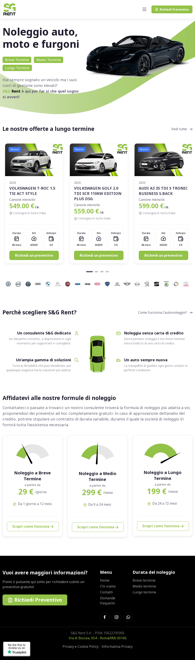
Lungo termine (144, 592)
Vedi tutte (181, 129)
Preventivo (172, 9)
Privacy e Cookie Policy (81, 646)
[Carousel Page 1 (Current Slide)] (89, 271)
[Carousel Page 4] (107, 271)
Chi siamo (108, 586)
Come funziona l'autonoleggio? (165, 312)
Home (104, 580)
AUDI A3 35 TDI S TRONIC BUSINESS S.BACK (163, 191)
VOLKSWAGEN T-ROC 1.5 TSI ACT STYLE (32, 191)
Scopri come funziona (33, 526)
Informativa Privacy (117, 646)
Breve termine (144, 580)
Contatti (106, 592)
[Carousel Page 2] (96, 271)
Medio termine (144, 586)
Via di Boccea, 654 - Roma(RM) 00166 (97, 638)
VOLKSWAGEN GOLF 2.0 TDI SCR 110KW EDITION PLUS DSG (97, 193)
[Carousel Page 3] (102, 271)
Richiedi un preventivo (34, 255)
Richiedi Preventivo (35, 599)
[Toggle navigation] (144, 9)
